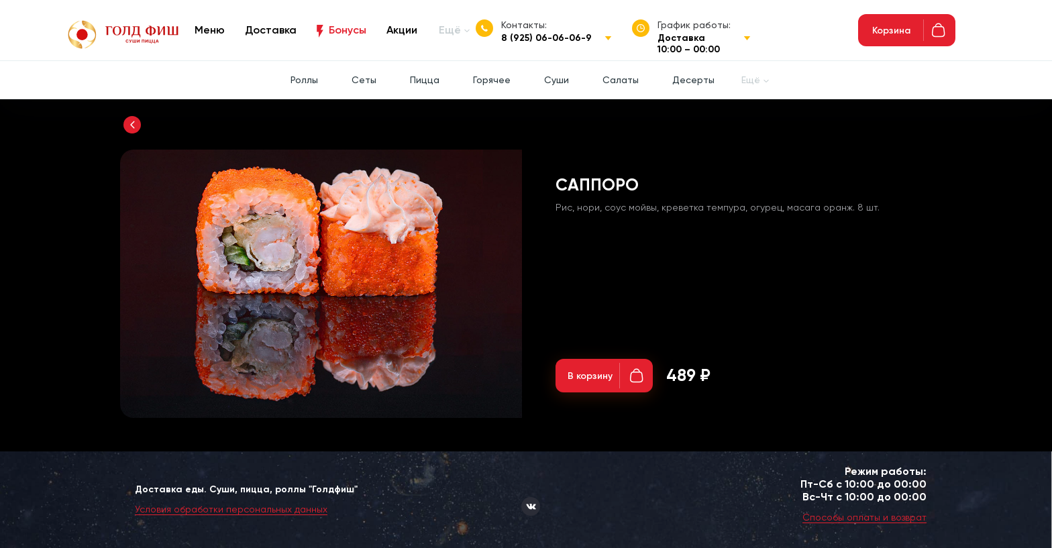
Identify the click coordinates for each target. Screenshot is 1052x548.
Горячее (492, 79)
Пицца (424, 79)
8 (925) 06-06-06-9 (546, 38)
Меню (210, 29)
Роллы (304, 79)
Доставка (271, 29)
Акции (401, 29)
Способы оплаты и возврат (864, 517)
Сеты (364, 79)
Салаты (620, 79)
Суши (556, 79)
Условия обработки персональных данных (231, 509)
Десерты (693, 79)
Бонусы (347, 29)
